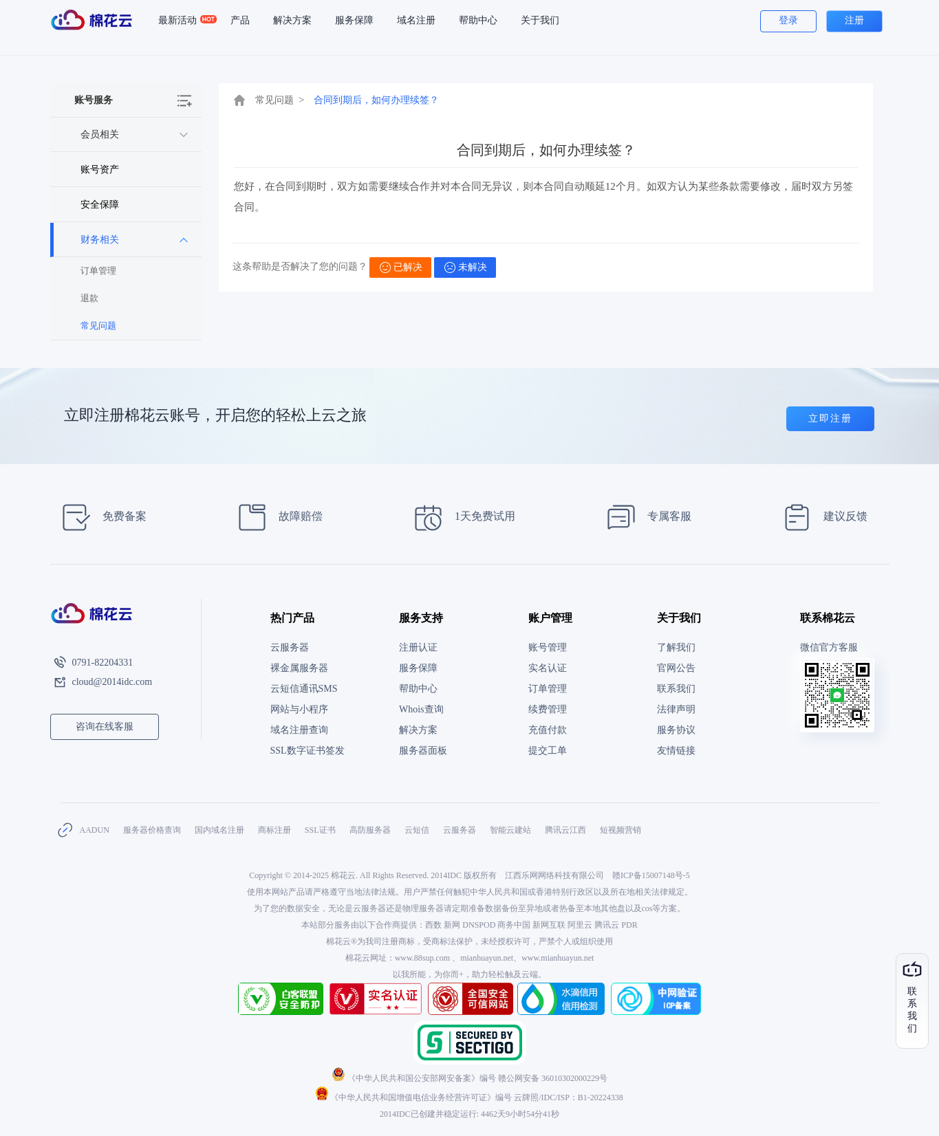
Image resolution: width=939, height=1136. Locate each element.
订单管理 (98, 270)
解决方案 (292, 20)
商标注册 (274, 830)
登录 (788, 20)
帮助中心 (478, 20)
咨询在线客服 (104, 726)
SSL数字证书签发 (307, 750)
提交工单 (547, 750)
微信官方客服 (829, 647)
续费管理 (547, 709)
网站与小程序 (299, 709)
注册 (854, 20)
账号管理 (547, 647)
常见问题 (98, 325)
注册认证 (418, 647)
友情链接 (676, 750)
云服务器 (289, 647)
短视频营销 (620, 830)
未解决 (465, 267)
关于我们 (540, 20)
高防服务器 (370, 830)
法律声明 (676, 709)
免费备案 (100, 517)
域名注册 (416, 20)
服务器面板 (423, 750)
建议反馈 (821, 517)
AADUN (94, 830)
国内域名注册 (219, 830)
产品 (240, 20)
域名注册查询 (299, 730)
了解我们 (676, 647)
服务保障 (354, 20)
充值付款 (547, 730)
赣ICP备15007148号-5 (651, 875)
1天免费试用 (460, 517)
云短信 (416, 830)
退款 (89, 298)
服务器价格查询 (152, 830)
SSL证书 (320, 830)
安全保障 (99, 204)
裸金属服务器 (299, 668)
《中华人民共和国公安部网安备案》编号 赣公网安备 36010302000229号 (469, 1078)
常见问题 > (280, 100)
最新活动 (183, 20)
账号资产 (99, 169)
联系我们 (676, 689)
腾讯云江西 (565, 830)
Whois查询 (421, 709)
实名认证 (547, 668)
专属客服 (644, 517)
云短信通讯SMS (304, 689)
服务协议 (676, 730)
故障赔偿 (276, 517)
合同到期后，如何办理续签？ (376, 100)
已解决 (401, 267)
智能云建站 (510, 830)
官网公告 (676, 668)
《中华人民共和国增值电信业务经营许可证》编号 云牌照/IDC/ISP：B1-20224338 (469, 1097)
